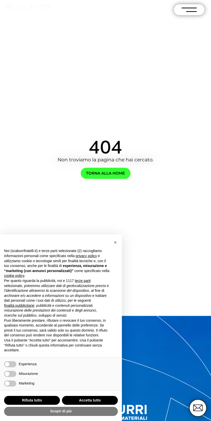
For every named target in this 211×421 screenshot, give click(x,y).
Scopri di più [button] (61, 411)
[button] (115, 242)
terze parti (83, 281)
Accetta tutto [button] (90, 400)
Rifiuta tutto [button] (32, 400)
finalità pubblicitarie (19, 305)
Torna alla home (105, 173)
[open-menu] (189, 9)
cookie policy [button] (14, 276)
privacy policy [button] (86, 256)
